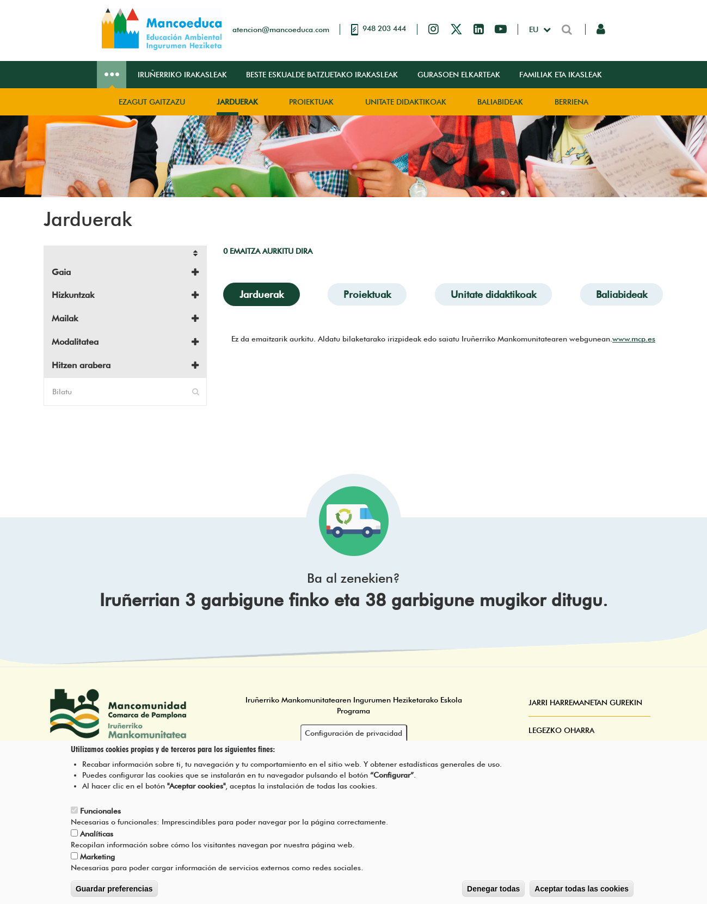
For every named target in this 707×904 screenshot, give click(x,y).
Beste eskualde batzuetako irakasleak (322, 74)
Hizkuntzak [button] (73, 295)
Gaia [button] (61, 272)
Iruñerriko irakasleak (182, 74)
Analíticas (96, 843)
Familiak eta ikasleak (560, 74)
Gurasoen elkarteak (458, 74)
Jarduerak (237, 101)
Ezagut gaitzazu (152, 101)
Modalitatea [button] (75, 342)
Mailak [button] (65, 318)
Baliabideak (500, 101)
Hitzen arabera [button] (81, 365)
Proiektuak (311, 101)
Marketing (97, 866)
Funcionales (100, 820)
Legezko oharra (561, 730)
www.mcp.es (633, 338)
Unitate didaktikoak (405, 101)
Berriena (571, 101)
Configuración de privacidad (353, 742)
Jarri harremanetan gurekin (585, 702)
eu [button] (534, 29)
